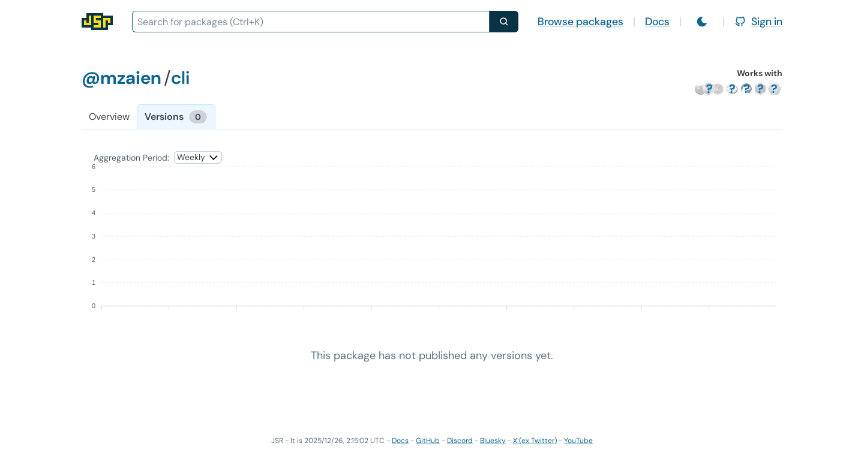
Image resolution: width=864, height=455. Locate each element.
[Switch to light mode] (702, 21)
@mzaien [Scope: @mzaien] (121, 77)
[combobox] (311, 21)
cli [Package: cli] (180, 77)
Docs (657, 21)
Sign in (758, 21)
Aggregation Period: (131, 157)
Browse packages (580, 21)
